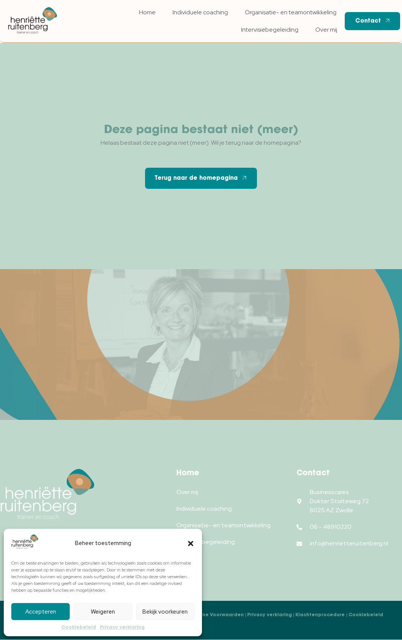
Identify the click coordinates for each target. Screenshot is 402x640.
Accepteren (40, 612)
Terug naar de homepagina (201, 178)
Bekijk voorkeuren (165, 612)
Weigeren (103, 612)
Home (147, 12)
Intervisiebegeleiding (269, 30)
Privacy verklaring (122, 627)
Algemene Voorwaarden (213, 614)
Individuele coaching (200, 12)
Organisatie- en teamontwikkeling (290, 12)
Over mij (326, 30)
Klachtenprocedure (320, 614)
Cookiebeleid (78, 627)
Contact (373, 20)
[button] (190, 543)
